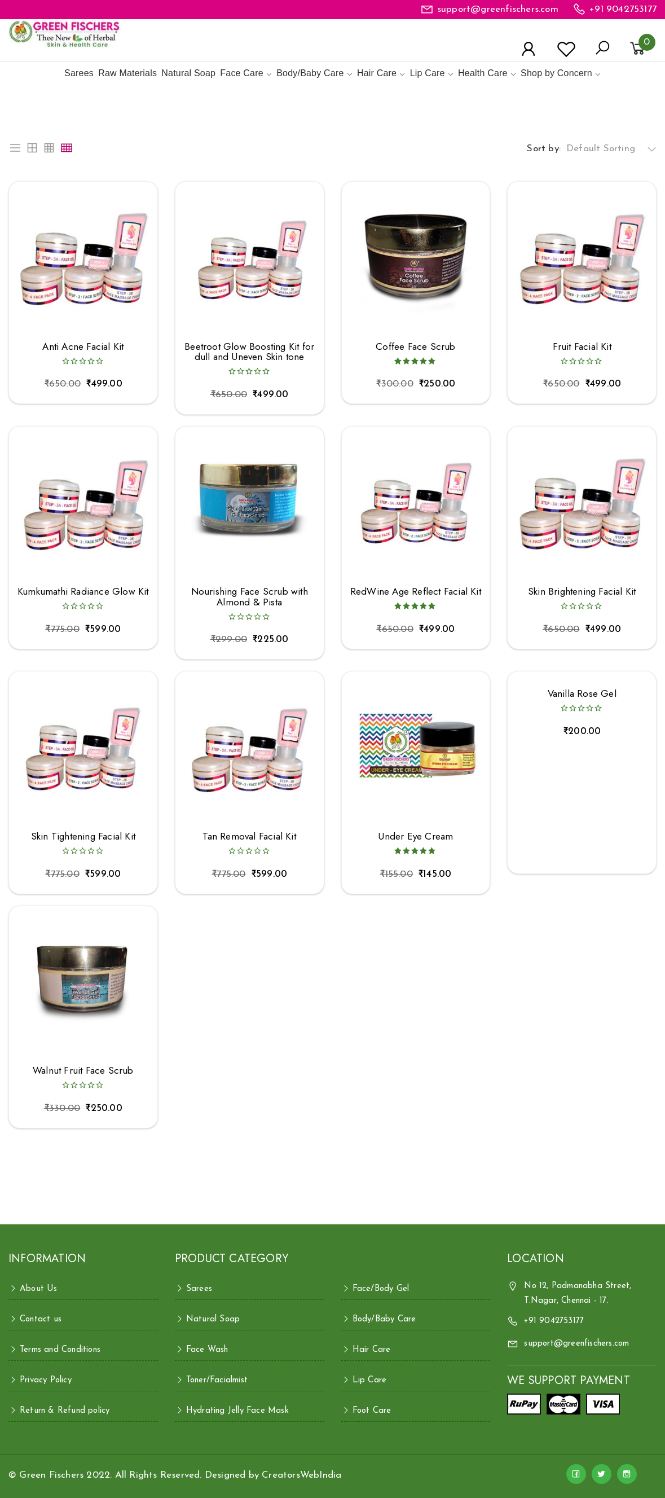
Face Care (241, 73)
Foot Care (372, 1411)
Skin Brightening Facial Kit (582, 591)
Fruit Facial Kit (582, 346)
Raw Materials (127, 73)
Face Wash (207, 1350)
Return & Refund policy (64, 1411)
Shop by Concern (556, 73)
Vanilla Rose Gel (582, 693)
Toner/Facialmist (217, 1380)
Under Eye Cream (415, 836)
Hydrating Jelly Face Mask (237, 1411)
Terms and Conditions (60, 1350)
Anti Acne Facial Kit (83, 346)
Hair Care (377, 73)
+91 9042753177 (623, 9)
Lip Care (427, 73)
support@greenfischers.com (497, 9)
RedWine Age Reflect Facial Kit (415, 591)
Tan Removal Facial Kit (249, 836)
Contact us (40, 1319)
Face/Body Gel (381, 1289)
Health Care (483, 73)
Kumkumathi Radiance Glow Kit (83, 591)
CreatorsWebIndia (301, 1475)
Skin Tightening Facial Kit (83, 836)
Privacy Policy (46, 1380)
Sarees (79, 73)
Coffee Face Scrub (415, 346)
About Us (39, 1289)
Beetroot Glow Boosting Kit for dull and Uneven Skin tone (249, 351)
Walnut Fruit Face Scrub (83, 1070)
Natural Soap (188, 73)
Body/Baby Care (309, 73)
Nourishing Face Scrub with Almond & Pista (249, 596)
